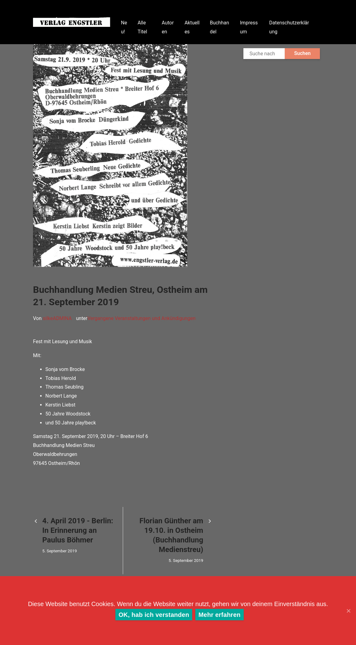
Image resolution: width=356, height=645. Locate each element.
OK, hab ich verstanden (153, 614)
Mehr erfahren (219, 614)
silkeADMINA (57, 318)
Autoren (168, 27)
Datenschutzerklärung (289, 27)
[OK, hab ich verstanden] (348, 611)
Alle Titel (142, 27)
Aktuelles (192, 27)
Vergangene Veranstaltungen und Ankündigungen (141, 318)
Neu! (124, 27)
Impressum (249, 27)
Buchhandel (219, 27)
